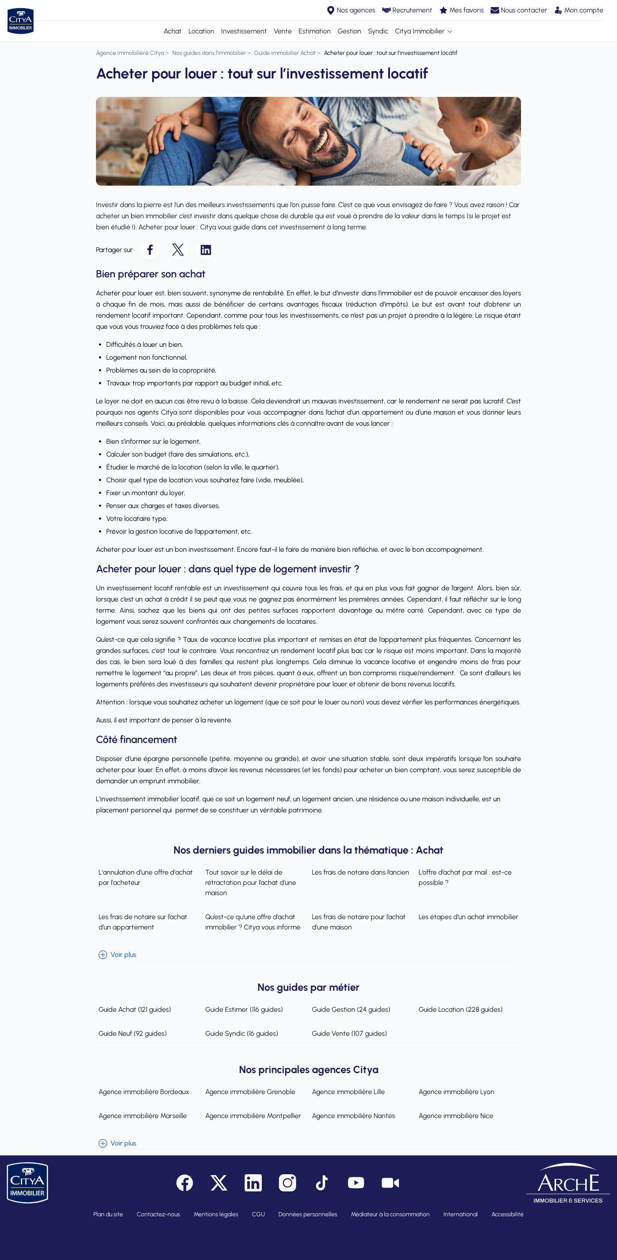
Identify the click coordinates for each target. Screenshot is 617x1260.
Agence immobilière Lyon (458, 1092)
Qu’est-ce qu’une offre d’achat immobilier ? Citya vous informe (251, 922)
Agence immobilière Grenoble (249, 1092)
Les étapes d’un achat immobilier (470, 917)
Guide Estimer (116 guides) (243, 1009)
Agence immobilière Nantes (353, 1116)
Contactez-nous (158, 1214)
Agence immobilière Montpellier (252, 1116)
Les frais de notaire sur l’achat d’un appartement (140, 922)
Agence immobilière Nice (457, 1116)
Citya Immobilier (424, 31)
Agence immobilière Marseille (140, 1116)
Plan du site (108, 1214)
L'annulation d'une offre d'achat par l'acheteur (143, 877)
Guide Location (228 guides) (462, 1009)
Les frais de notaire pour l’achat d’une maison (359, 922)
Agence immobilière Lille (348, 1092)
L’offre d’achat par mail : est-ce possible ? (466, 877)
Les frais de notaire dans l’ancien (360, 872)
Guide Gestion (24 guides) (351, 1009)
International (460, 1214)
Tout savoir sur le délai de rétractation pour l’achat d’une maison (249, 882)
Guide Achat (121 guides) (132, 1009)
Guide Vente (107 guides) (349, 1033)
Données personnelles (308, 1214)
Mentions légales (216, 1214)
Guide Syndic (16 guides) (240, 1033)
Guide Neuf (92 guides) (130, 1033)
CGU (258, 1214)
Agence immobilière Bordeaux (141, 1092)
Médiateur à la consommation (390, 1214)
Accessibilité (507, 1214)
